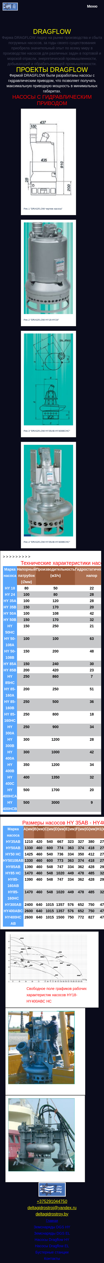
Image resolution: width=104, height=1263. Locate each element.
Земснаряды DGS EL (52, 1233)
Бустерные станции (51, 1252)
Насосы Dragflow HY (52, 1240)
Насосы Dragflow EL (52, 1246)
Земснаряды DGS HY (52, 1227)
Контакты (52, 1258)
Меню (92, 6)
